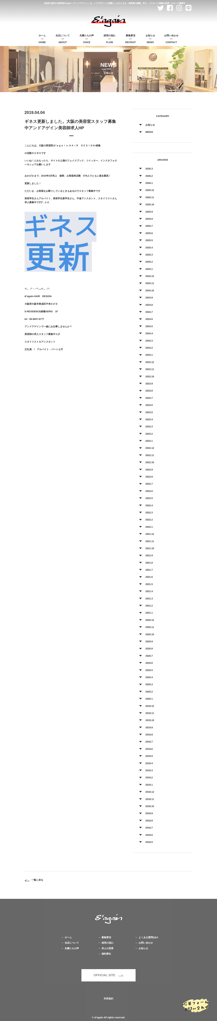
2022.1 (149, 527)
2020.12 (149, 620)
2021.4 (149, 591)
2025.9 (149, 211)
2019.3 (149, 770)
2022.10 (149, 462)
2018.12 (149, 792)
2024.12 (149, 276)
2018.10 (149, 806)
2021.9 (149, 555)
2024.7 (149, 312)
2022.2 (149, 519)
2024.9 (149, 297)
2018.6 (149, 835)
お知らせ (150, 125)
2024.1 (149, 355)
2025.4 (149, 247)
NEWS (150, 39)
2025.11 (149, 197)
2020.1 (149, 698)
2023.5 (149, 412)
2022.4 (149, 505)
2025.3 (149, 254)
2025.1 (149, 269)
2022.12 (149, 448)
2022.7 (149, 483)
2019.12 (149, 706)
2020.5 (149, 670)
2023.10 (149, 376)
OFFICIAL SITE (108, 975)
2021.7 (149, 569)
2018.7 (149, 827)
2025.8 (149, 218)
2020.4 (149, 677)
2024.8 (149, 304)
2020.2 (149, 691)
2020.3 (149, 684)
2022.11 (149, 455)
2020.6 (149, 663)
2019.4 (149, 763)
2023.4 (149, 419)
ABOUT (63, 39)
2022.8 (149, 476)
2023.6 (149, 405)
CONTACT (171, 39)
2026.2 (149, 176)
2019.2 (149, 777)
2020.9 (149, 641)
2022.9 (149, 469)
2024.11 (149, 283)
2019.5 (149, 756)
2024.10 (149, 290)
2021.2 (149, 605)
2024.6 (149, 319)
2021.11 (149, 541)
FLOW (109, 39)
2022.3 (149, 512)
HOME (42, 39)
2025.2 (149, 261)
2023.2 (149, 433)
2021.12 (149, 534)
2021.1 (149, 612)
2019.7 (149, 741)
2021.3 (149, 598)
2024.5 (149, 326)
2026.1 (149, 183)
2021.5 (149, 584)
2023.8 (149, 390)
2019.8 (149, 734)
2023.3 (149, 426)
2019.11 (149, 713)
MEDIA (149, 132)
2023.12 (149, 362)
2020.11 (149, 627)
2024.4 (149, 333)
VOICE (87, 39)
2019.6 (149, 749)
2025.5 (149, 240)
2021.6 (149, 577)
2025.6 (149, 233)
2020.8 (149, 648)
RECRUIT (130, 39)
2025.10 (149, 204)
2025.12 (149, 190)
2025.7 (149, 226)
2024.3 (149, 340)
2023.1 (149, 441)
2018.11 (149, 799)
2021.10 (149, 548)
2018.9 (149, 813)
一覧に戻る (34, 880)
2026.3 (149, 168)
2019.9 (149, 727)
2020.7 (149, 655)
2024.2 (149, 347)
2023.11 (149, 369)
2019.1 (149, 784)
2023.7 (149, 398)
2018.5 (149, 842)
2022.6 (149, 491)
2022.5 (149, 498)
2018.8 (149, 820)
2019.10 (149, 720)
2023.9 (149, 383)
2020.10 (149, 634)
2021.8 (149, 562)
